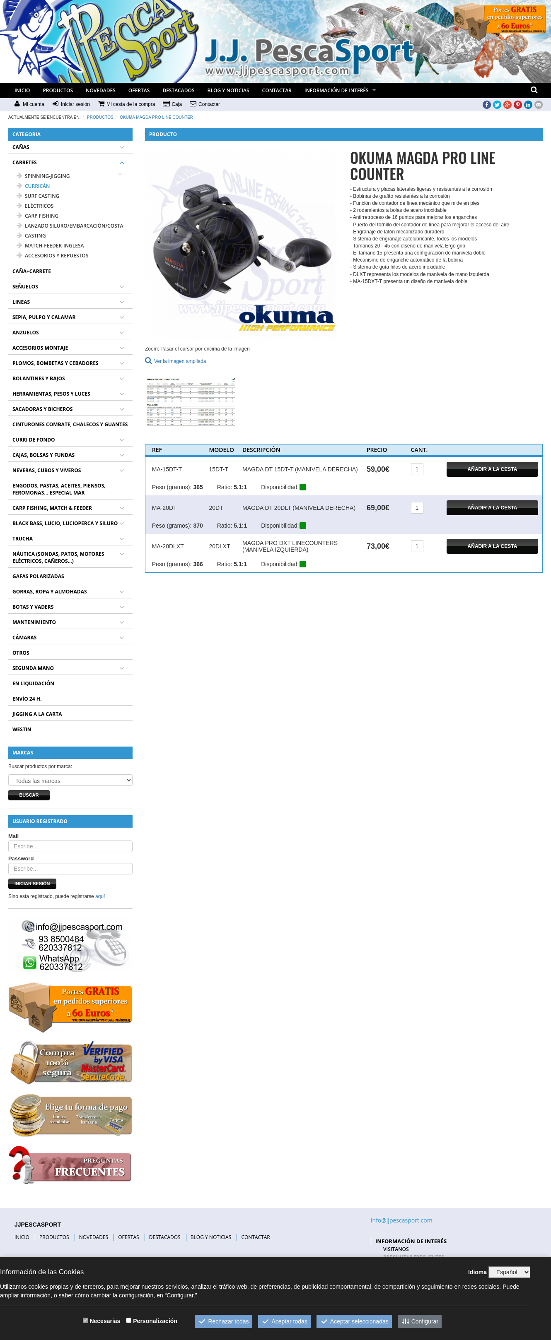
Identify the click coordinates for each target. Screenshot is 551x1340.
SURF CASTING (38, 195)
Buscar (29, 794)
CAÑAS (20, 147)
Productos (100, 117)
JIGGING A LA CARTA (37, 714)
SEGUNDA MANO (33, 668)
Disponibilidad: (280, 487)
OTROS (20, 652)
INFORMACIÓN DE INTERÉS (336, 90)
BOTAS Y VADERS (32, 606)
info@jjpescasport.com (402, 1220)
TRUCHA (22, 538)
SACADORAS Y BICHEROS (42, 409)
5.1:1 (240, 487)
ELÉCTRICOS (35, 205)
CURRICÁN (33, 186)
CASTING (31, 235)
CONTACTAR (277, 90)
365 (198, 487)
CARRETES (24, 162)
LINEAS (21, 301)
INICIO (22, 90)
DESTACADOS (178, 90)
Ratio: (224, 487)
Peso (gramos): (172, 487)
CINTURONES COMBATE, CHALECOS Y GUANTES (70, 424)
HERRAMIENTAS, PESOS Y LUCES (51, 393)
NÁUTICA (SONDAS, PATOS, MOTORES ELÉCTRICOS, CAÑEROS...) (58, 557)
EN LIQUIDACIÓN (33, 683)
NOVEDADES (101, 90)
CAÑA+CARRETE (31, 271)
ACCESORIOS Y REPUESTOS (52, 255)
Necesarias (104, 1321)
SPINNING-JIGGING (43, 176)
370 (198, 525)
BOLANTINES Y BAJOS (38, 378)
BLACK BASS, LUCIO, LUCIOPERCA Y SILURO (65, 523)
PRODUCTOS (58, 90)
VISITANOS (396, 1249)
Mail (13, 836)
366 (198, 564)
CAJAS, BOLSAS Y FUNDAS (43, 455)
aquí (100, 896)
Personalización (155, 1321)
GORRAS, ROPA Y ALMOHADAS (49, 591)
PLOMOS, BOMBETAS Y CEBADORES (55, 363)
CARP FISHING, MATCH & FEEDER (52, 508)
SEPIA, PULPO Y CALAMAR (43, 317)
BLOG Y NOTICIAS (228, 90)
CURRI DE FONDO (33, 439)
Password (21, 858)
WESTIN (21, 729)
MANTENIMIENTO (34, 622)
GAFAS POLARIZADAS (38, 576)
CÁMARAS (24, 637)
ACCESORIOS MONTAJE (40, 347)
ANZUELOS (25, 332)
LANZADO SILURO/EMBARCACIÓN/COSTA (70, 225)
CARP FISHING (37, 215)
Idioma (477, 1272)
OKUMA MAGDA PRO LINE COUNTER (156, 117)
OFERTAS (139, 90)
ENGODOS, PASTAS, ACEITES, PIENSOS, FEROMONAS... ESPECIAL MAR (59, 489)
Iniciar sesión (32, 883)
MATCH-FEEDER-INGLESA (50, 245)
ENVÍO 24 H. (26, 698)
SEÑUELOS (25, 286)
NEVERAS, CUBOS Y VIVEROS (46, 470)
